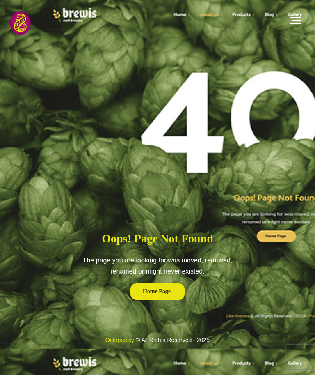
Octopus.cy (119, 340)
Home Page (157, 291)
